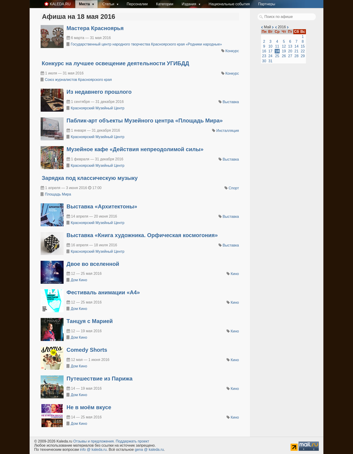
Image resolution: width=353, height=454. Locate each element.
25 (277, 56)
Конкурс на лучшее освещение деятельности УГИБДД (115, 63)
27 (290, 56)
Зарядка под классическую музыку (90, 178)
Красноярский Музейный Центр (97, 108)
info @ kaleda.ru (93, 449)
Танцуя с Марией (90, 321)
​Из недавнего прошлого (99, 92)
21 (296, 51)
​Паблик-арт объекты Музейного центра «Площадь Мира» (145, 120)
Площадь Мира (58, 194)
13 (290, 46)
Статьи (108, 4)
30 (264, 61)
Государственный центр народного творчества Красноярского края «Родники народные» (146, 44)
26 (284, 56)
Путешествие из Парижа (100, 378)
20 (290, 51)
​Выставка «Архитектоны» (102, 206)
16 (264, 51)
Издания (189, 4)
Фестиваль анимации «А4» (103, 292)
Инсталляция (227, 131)
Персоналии (137, 4)
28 (296, 56)
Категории (164, 4)
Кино (235, 274)
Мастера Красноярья (95, 28)
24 (270, 56)
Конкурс (232, 51)
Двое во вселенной (93, 264)
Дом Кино (79, 280)
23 (264, 56)
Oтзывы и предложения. (94, 441)
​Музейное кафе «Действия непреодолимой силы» (135, 149)
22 (303, 51)
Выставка (231, 102)
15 (303, 46)
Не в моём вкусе (89, 407)
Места (85, 4)
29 (303, 56)
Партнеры (266, 4)
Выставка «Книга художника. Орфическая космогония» (142, 235)
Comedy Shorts (87, 350)
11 (277, 46)
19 (284, 51)
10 (270, 46)
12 (284, 46)
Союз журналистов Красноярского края (78, 80)
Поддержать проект (132, 441)
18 (277, 51)
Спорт (234, 188)
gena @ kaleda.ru (149, 449)
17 (270, 51)
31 (270, 61)
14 (296, 46)
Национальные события (229, 4)
